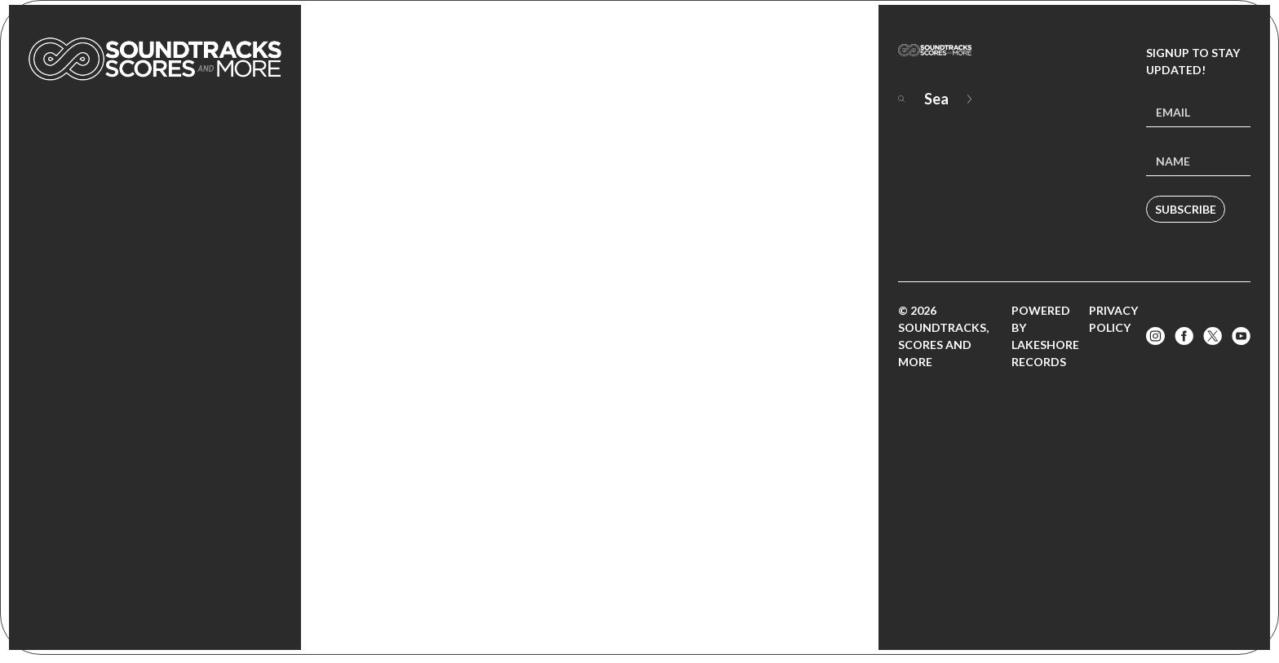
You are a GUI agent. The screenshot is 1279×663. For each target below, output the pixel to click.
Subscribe (1185, 209)
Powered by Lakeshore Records (1045, 336)
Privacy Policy (1113, 318)
